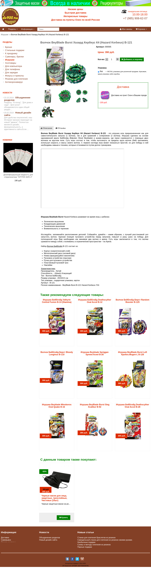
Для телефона (12, 69)
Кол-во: (101, 59)
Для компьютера (13, 66)
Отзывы (61, 128)
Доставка (5, 538)
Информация (27, 29)
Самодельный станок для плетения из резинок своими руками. (104, 540)
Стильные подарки (14, 50)
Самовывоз (6, 540)
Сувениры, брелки (14, 56)
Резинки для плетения (16, 79)
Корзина (141, 29)
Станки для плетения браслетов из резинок (96, 538)
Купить (63, 518)
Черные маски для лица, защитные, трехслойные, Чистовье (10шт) (54, 498)
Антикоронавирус (14, 82)
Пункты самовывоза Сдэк (50, 542)
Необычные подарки (86, 542)
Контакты (5, 549)
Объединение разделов (49, 538)
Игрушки (4, 35)
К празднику (11, 53)
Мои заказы (126, 29)
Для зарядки (11, 72)
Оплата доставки (8, 542)
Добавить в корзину (131, 59)
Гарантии (5, 547)
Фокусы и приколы (14, 75)
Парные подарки (84, 547)
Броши (8, 47)
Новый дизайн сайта (48, 540)
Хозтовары (10, 63)
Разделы (13, 29)
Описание (46, 128)
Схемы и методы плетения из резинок (94, 545)
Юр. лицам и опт (8, 545)
